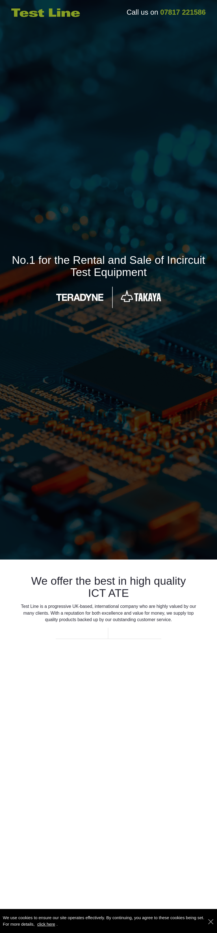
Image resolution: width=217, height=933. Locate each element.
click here (46, 924)
